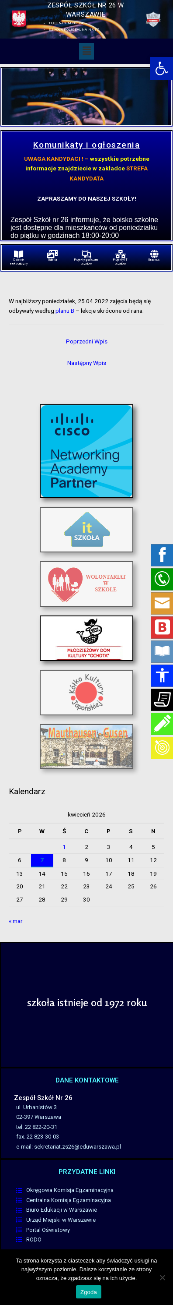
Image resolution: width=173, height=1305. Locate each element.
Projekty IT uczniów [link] (120, 261)
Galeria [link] (52, 260)
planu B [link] (64, 310)
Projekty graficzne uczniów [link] (86, 261)
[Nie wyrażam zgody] (162, 1277)
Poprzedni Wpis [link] (86, 341)
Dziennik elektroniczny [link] (19, 261)
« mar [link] (16, 920)
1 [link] (64, 846)
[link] (161, 68)
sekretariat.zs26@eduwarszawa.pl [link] (77, 1146)
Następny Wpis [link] (86, 362)
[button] (86, 51)
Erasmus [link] (154, 260)
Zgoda (88, 1292)
